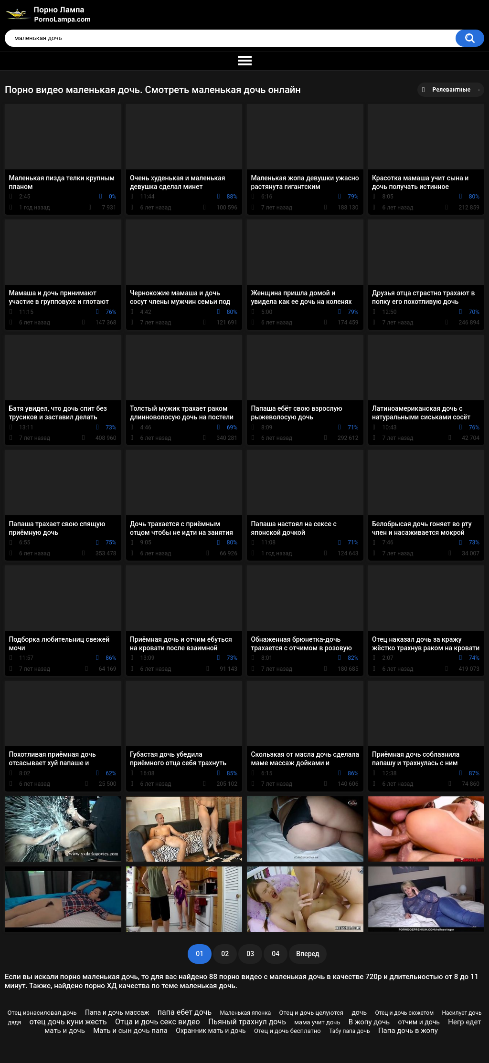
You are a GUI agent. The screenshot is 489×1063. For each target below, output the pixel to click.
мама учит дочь (317, 1022)
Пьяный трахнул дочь (247, 1021)
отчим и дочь (419, 1022)
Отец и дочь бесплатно (287, 1030)
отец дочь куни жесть (68, 1021)
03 (250, 954)
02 (225, 954)
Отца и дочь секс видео (157, 1021)
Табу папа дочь (349, 1031)
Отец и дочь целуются (311, 1012)
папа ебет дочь (185, 1012)
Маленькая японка (245, 1013)
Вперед (307, 954)
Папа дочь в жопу (408, 1030)
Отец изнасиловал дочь (42, 1012)
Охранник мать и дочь (210, 1030)
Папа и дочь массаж (117, 1012)
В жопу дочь (369, 1022)
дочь (359, 1012)
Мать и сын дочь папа (130, 1030)
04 (275, 954)
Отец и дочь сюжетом (404, 1013)
